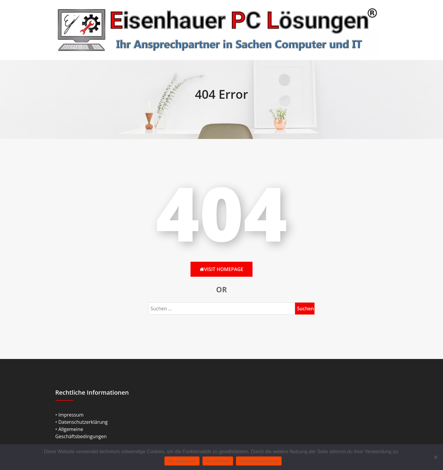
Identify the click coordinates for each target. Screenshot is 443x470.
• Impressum (69, 414)
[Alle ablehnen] (436, 457)
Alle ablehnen (217, 461)
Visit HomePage (222, 269)
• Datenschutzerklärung (81, 422)
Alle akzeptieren (181, 461)
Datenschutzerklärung (258, 461)
